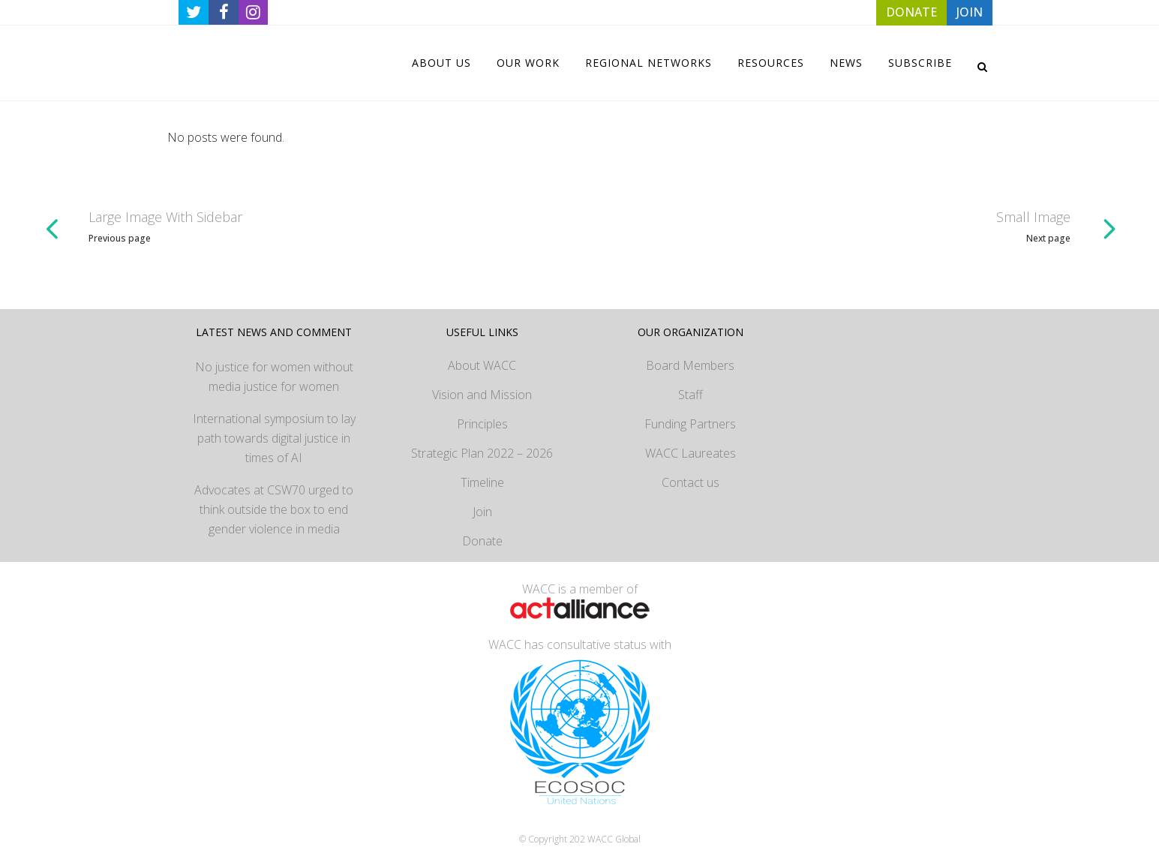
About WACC (482, 365)
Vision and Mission (482, 394)
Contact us (690, 482)
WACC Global (614, 839)
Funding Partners (690, 424)
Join (482, 511)
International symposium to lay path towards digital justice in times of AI (274, 438)
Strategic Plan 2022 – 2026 (482, 453)
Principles (482, 424)
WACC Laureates (690, 453)
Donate (482, 541)
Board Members (690, 365)
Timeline (482, 482)
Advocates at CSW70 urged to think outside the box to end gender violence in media (273, 509)
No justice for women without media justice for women (274, 377)
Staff (690, 394)
